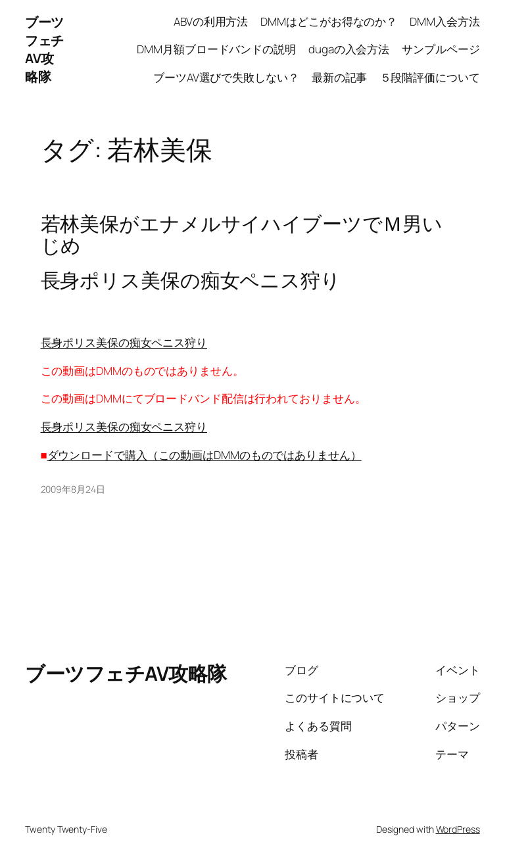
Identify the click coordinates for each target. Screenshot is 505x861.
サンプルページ (440, 49)
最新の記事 (340, 77)
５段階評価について (430, 77)
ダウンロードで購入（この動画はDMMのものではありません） (204, 454)
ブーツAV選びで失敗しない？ (226, 77)
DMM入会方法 (444, 21)
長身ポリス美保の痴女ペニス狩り (124, 342)
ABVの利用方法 (211, 21)
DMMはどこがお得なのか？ (328, 21)
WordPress (458, 829)
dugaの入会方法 (348, 49)
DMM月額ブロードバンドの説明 (216, 49)
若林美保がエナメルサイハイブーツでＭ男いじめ (242, 234)
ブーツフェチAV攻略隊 (44, 49)
